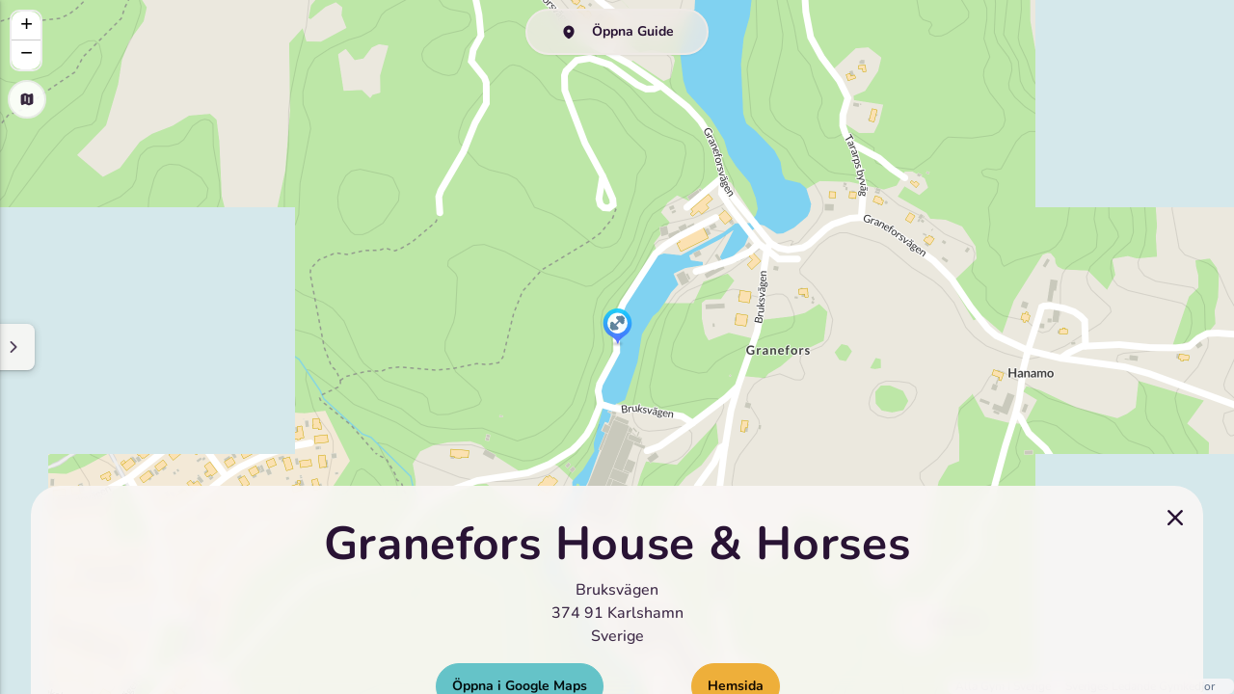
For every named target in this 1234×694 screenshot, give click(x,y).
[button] (617, 327)
